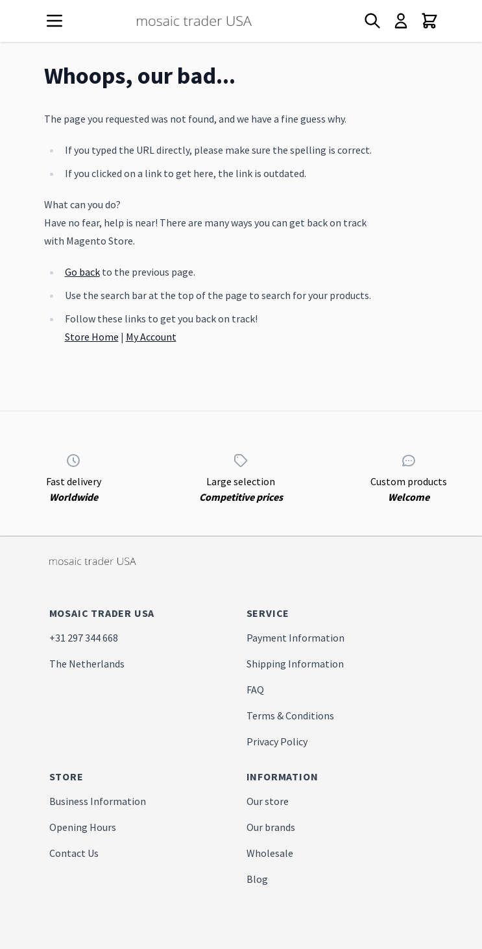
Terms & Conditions (290, 715)
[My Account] (401, 20)
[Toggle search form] (372, 20)
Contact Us (74, 853)
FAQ (255, 689)
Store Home (92, 336)
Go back (82, 271)
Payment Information (295, 637)
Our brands (271, 827)
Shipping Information (295, 663)
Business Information (97, 801)
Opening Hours (82, 827)
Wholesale (270, 853)
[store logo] (218, 21)
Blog (257, 878)
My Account (151, 336)
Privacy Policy (277, 741)
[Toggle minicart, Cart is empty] (429, 20)
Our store (268, 801)
